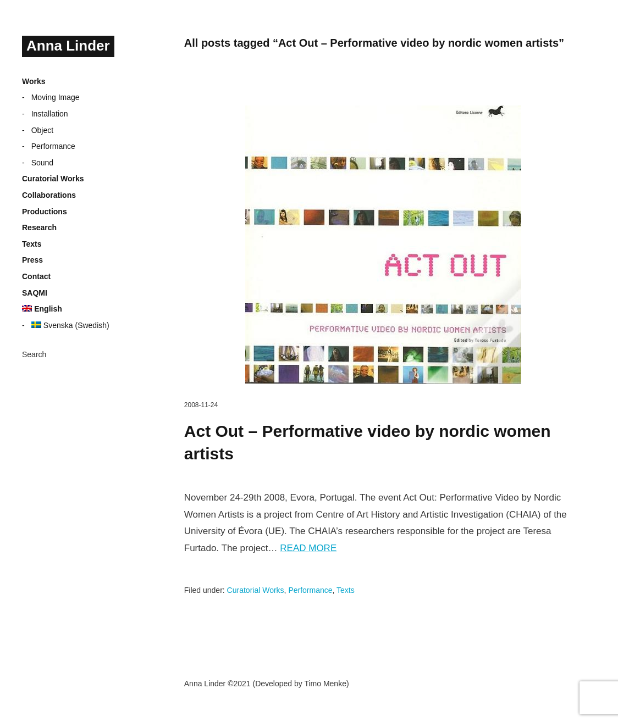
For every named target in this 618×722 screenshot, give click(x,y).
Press (32, 260)
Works (34, 81)
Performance (53, 146)
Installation (49, 113)
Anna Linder (68, 45)
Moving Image (55, 97)
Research (39, 227)
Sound (42, 162)
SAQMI (34, 292)
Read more (308, 548)
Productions (44, 211)
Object (42, 130)
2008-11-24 (201, 405)
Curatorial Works (53, 178)
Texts (32, 244)
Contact (36, 276)
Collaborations (49, 195)
